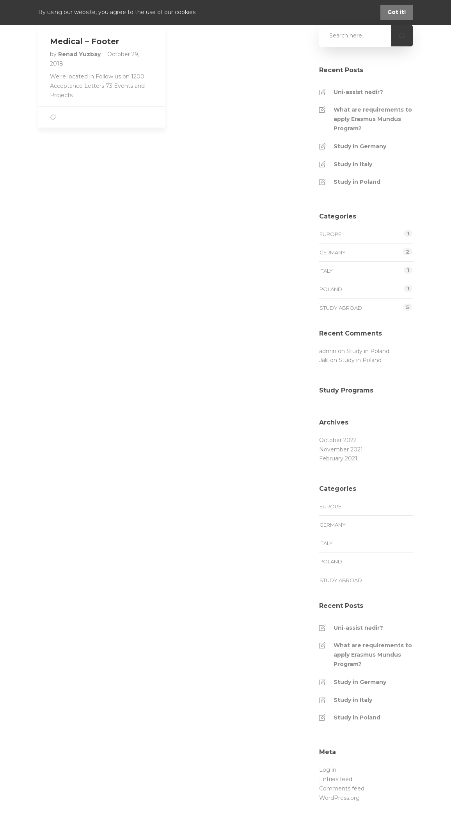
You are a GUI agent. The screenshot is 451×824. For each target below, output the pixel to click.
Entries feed (335, 779)
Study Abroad (341, 308)
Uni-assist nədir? (358, 92)
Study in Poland (357, 181)
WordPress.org (339, 797)
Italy (326, 271)
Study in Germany (360, 146)
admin (327, 351)
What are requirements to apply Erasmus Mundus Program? (373, 119)
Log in (327, 769)
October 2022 (338, 440)
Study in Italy (353, 164)
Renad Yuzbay (80, 54)
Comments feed (341, 788)
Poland (331, 289)
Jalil (323, 360)
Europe (330, 234)
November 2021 (341, 449)
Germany (333, 252)
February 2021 (338, 458)
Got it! (396, 12)
